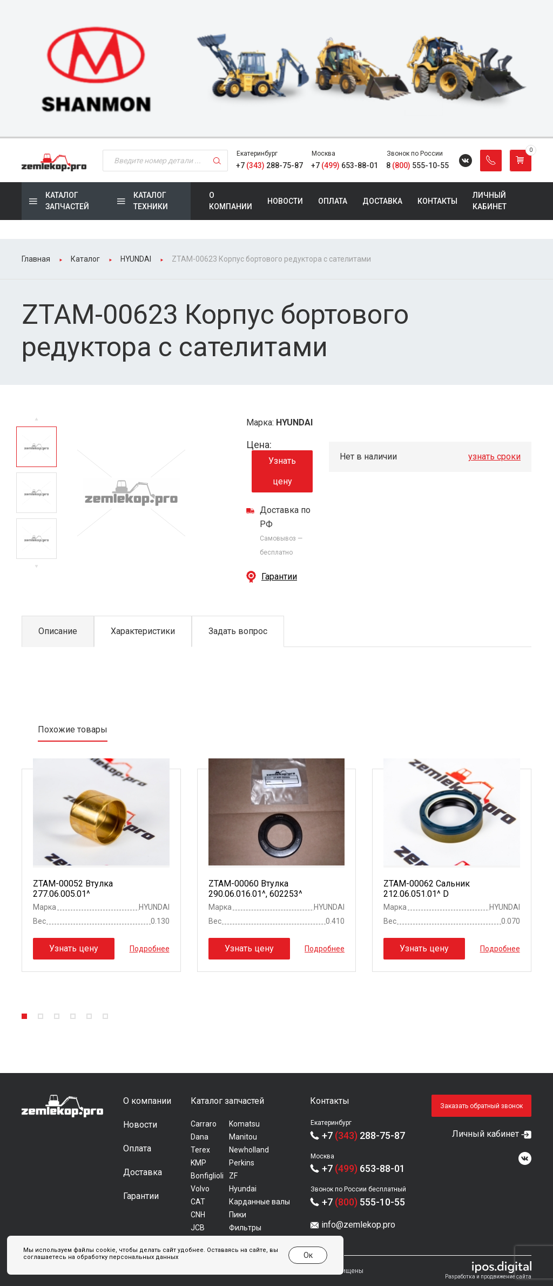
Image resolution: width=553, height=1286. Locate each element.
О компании (230, 201)
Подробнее (150, 948)
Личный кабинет (490, 201)
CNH (198, 1214)
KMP (198, 1162)
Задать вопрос (237, 631)
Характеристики (143, 631)
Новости (285, 201)
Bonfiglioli (207, 1175)
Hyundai (243, 1188)
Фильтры (245, 1227)
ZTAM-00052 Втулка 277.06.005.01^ (73, 888)
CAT (198, 1201)
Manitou (243, 1136)
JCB (198, 1227)
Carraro (204, 1124)
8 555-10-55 (417, 165)
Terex (200, 1149)
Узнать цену (282, 471)
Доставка (382, 201)
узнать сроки (494, 456)
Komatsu (244, 1124)
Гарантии (279, 576)
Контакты (437, 201)
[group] (276, 69)
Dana (199, 1136)
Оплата (332, 201)
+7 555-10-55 (363, 1202)
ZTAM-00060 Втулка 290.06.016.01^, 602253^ (255, 888)
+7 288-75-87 (269, 165)
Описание (57, 631)
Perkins (241, 1162)
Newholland (249, 1149)
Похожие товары (72, 729)
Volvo (200, 1188)
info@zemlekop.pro (358, 1225)
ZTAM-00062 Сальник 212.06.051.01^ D (426, 888)
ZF (233, 1175)
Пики (237, 1214)
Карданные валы (259, 1201)
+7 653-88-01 (344, 165)
